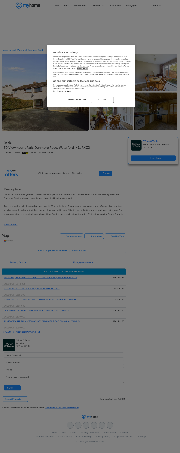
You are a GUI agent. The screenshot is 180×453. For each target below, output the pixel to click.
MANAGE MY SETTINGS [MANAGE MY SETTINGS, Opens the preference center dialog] (78, 100)
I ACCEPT (102, 100)
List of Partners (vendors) (62, 91)
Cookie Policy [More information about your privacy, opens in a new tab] (82, 68)
